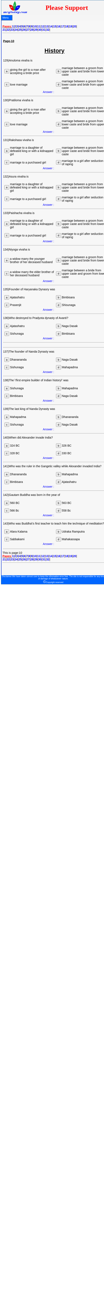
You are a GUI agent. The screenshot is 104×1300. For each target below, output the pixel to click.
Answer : (48, 92)
